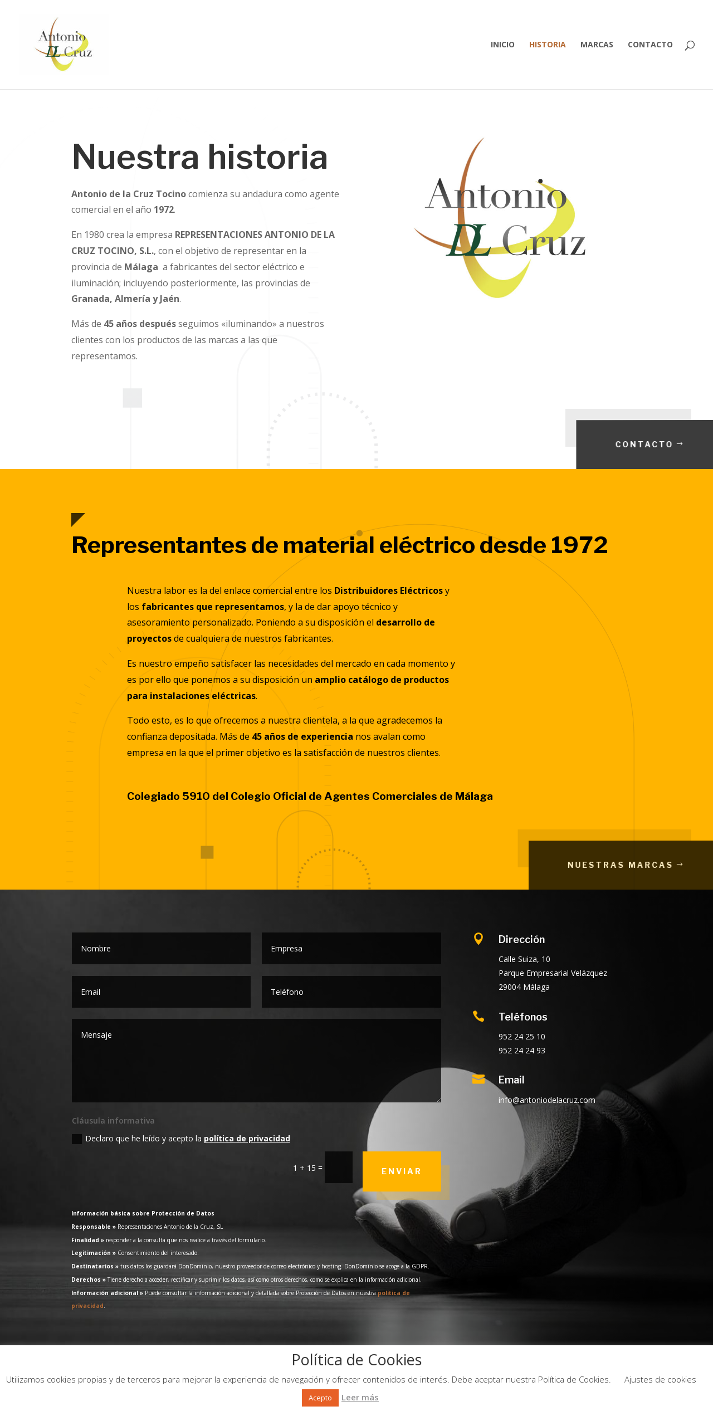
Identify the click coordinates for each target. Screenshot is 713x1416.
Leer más (360, 1397)
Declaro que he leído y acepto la (181, 1138)
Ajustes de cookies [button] (660, 1379)
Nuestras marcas (650, 865)
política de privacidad (247, 1138)
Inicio (503, 45)
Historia (547, 45)
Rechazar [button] (396, 1397)
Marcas (596, 45)
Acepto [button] (320, 1398)
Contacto (650, 45)
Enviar (402, 1171)
